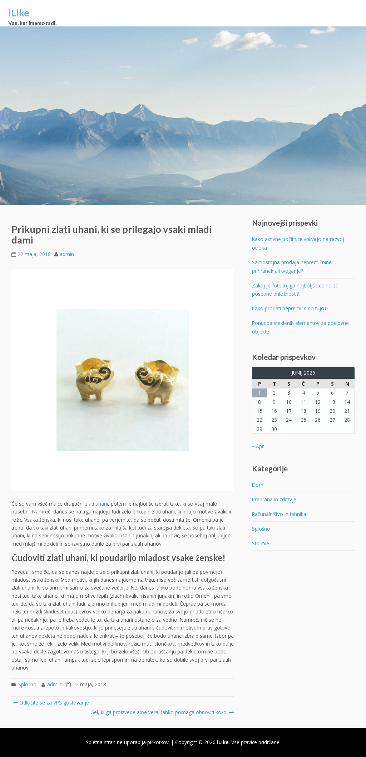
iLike (18, 13)
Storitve (260, 543)
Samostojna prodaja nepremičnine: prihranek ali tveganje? (292, 266)
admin (67, 254)
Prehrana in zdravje (274, 499)
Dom (257, 484)
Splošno (27, 684)
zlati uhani (96, 503)
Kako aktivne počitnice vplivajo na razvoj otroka (298, 243)
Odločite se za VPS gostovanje (51, 702)
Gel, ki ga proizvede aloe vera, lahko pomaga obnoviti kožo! (161, 712)
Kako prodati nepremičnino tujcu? (290, 308)
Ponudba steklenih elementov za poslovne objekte (300, 327)
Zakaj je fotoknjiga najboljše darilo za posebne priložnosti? (295, 289)
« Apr (258, 446)
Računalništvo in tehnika (279, 514)
